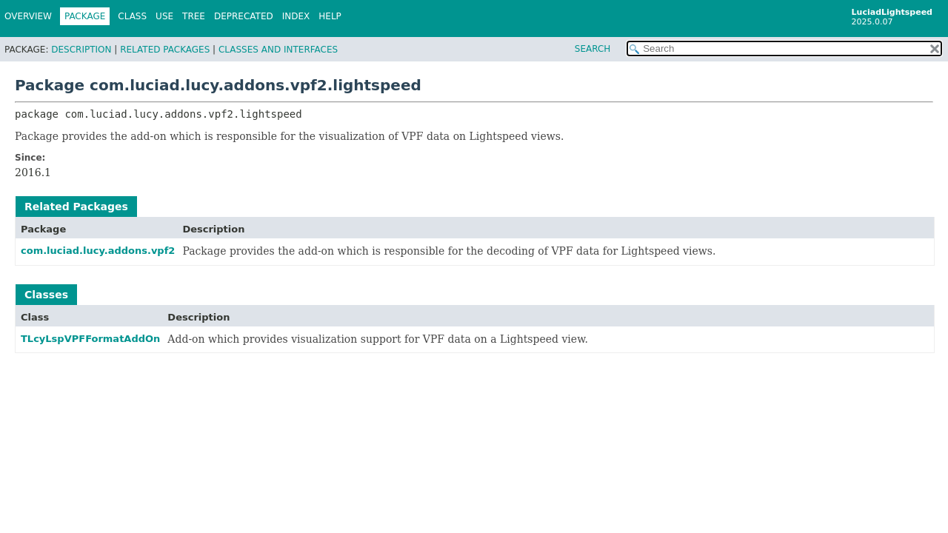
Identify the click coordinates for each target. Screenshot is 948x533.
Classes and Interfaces (278, 49)
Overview (28, 16)
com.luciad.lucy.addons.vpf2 (98, 250)
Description (81, 49)
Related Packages (165, 49)
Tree (193, 16)
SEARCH (593, 49)
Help (329, 16)
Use (164, 16)
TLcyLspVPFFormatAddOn (90, 338)
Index (296, 16)
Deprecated (243, 16)
